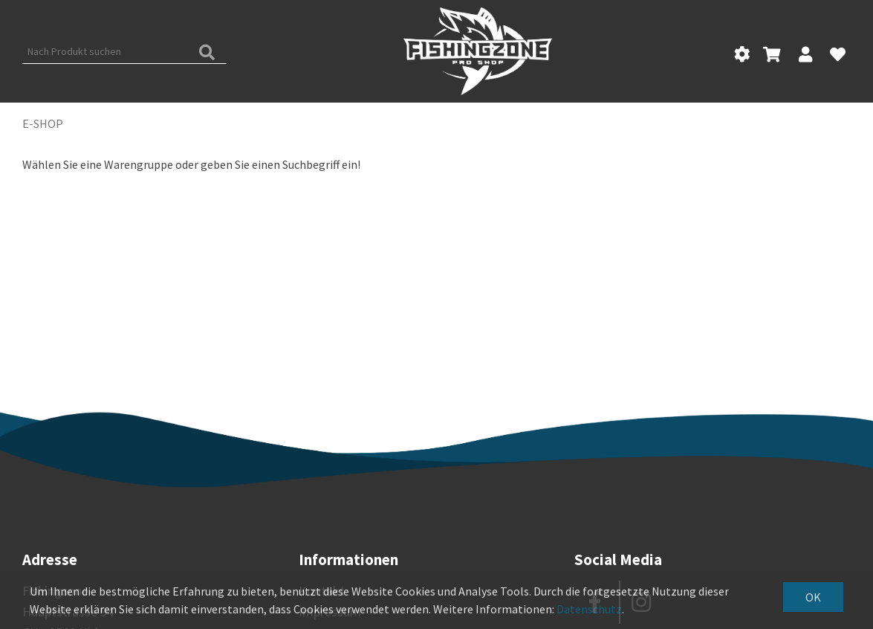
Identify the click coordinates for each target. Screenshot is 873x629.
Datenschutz (589, 608)
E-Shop (42, 123)
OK (813, 597)
